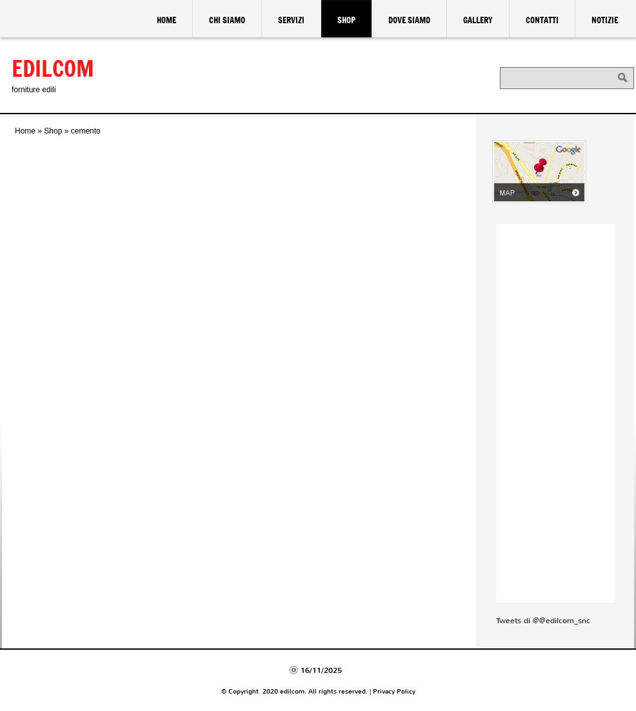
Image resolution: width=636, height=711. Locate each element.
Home (166, 20)
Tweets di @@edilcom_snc (543, 621)
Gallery (478, 20)
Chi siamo (227, 20)
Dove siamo (409, 20)
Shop (346, 20)
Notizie (604, 20)
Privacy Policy (394, 691)
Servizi (291, 20)
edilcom (53, 68)
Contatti (542, 20)
